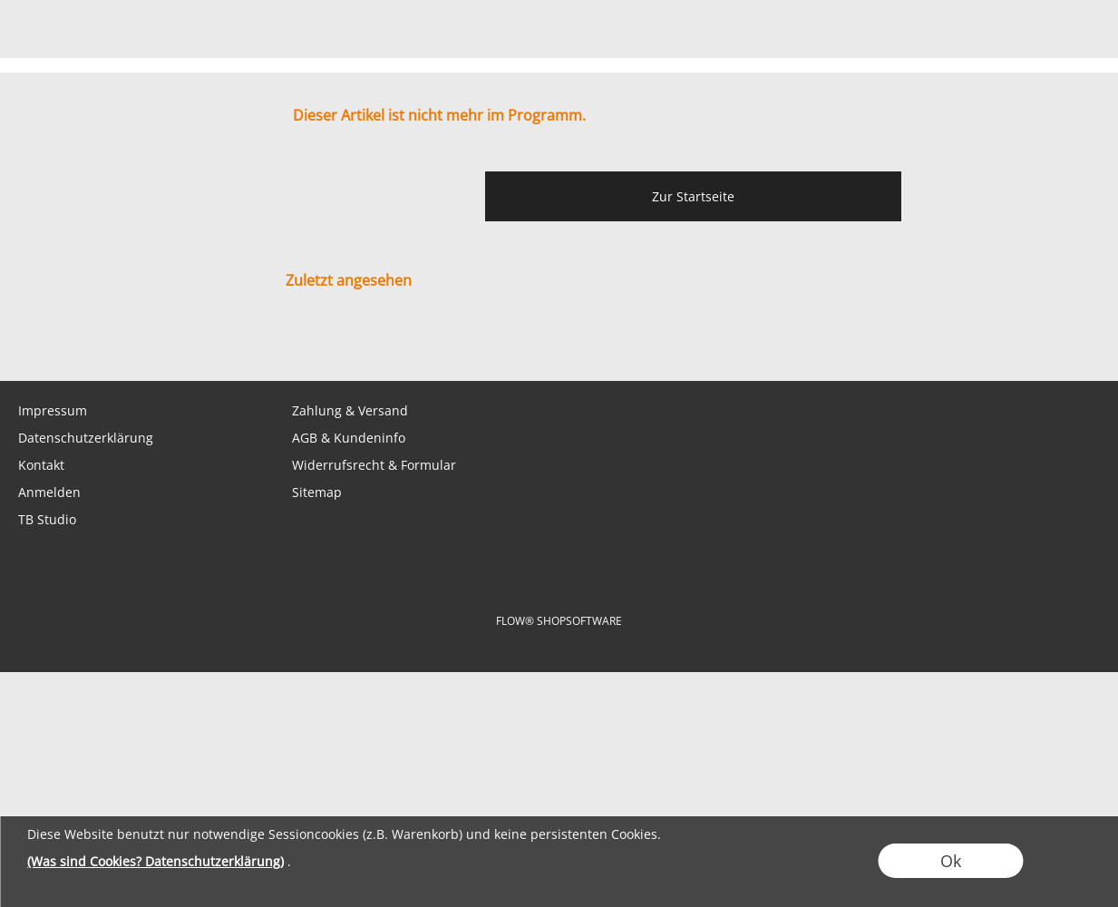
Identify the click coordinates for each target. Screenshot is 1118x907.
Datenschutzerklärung (85, 437)
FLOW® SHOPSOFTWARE (559, 621)
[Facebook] (120, 344)
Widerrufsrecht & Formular (374, 464)
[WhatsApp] (71, 344)
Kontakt (41, 464)
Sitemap (317, 492)
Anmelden (49, 492)
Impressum (52, 410)
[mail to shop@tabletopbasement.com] (22, 344)
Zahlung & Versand (350, 410)
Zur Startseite (693, 196)
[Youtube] (218, 344)
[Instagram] (169, 344)
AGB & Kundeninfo (348, 437)
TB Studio (47, 519)
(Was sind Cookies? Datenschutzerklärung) (155, 861)
